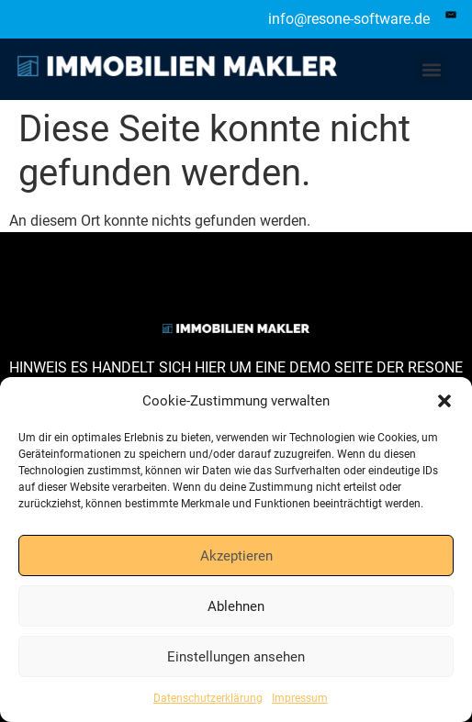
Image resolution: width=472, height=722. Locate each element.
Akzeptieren (236, 556)
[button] (444, 401)
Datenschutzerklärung (208, 698)
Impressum (300, 698)
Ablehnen (236, 606)
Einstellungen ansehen (236, 657)
